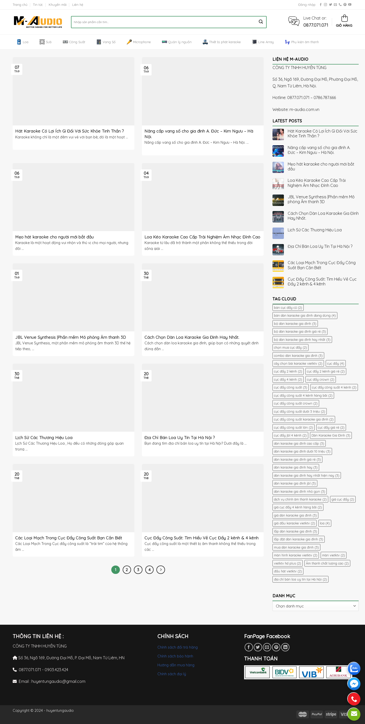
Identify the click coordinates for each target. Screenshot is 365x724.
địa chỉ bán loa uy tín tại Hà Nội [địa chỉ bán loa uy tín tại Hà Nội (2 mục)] (300, 579)
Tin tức (38, 5)
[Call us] (340, 5)
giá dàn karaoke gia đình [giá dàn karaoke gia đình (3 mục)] (295, 515)
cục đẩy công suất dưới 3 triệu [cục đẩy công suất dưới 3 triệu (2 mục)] (299, 411)
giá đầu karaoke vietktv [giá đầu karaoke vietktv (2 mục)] (294, 523)
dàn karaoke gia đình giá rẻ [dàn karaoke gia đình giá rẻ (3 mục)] (297, 459)
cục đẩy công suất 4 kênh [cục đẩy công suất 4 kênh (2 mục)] (334, 387)
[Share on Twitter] (258, 647)
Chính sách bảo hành (175, 656)
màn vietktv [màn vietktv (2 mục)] (333, 555)
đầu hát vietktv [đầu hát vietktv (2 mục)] (288, 571)
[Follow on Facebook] (320, 5)
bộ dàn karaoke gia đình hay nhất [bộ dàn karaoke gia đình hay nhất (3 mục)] (302, 339)
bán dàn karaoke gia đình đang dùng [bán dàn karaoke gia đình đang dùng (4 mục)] (305, 315)
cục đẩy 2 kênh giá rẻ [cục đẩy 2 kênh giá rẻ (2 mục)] (326, 371)
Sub (46, 41)
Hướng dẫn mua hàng (175, 665)
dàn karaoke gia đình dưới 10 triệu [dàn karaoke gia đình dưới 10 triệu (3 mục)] (302, 451)
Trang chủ (20, 5)
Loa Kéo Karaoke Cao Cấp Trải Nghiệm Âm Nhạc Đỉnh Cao (317, 183)
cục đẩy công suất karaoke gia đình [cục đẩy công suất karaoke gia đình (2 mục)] (304, 419)
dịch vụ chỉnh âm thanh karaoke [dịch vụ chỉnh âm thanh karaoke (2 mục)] (300, 499)
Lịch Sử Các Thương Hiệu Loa (315, 230)
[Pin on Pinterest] (276, 647)
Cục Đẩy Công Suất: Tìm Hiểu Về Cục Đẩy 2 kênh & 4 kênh (322, 281)
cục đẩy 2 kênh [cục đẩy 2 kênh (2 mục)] (288, 371)
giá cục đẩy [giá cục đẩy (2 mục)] (343, 499)
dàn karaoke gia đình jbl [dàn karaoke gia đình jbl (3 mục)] (295, 483)
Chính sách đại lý (171, 674)
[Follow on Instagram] (325, 5)
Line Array (263, 41)
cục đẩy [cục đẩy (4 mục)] (335, 363)
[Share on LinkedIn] (285, 647)
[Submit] (261, 22)
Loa (22, 41)
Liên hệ (77, 5)
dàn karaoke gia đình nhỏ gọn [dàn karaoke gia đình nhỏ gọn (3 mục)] (299, 491)
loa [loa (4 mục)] (325, 523)
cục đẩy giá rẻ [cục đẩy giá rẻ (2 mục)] (331, 427)
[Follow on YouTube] (349, 5)
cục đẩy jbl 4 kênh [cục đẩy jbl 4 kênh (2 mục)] (290, 435)
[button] (293, 21)
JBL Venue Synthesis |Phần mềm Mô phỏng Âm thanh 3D (321, 199)
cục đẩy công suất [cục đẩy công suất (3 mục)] (290, 387)
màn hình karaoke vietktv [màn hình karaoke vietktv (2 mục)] (295, 555)
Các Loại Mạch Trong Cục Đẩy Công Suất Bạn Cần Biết (322, 265)
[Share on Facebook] (249, 647)
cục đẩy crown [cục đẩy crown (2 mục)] (320, 379)
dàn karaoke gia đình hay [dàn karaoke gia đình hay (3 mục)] (296, 467)
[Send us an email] (335, 5)
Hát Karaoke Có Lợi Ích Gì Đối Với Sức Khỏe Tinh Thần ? (322, 133)
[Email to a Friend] (267, 647)
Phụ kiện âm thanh (302, 41)
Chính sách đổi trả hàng (177, 647)
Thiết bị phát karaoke (222, 41)
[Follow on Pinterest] (344, 5)
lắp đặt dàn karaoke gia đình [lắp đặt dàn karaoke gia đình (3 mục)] (298, 539)
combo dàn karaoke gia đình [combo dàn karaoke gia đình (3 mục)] (298, 355)
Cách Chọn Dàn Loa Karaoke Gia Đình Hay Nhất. (323, 216)
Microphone (139, 41)
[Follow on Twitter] (330, 5)
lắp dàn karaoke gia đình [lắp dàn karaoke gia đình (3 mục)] (295, 531)
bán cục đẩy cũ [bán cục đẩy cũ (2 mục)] (288, 307)
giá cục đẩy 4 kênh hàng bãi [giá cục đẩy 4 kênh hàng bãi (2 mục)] (298, 507)
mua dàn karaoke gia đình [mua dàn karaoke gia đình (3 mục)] (296, 547)
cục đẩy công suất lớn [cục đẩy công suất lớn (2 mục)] (293, 427)
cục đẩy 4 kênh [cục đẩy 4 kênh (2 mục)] (288, 379)
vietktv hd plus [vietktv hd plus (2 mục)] (287, 563)
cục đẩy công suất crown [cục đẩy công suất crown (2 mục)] (296, 403)
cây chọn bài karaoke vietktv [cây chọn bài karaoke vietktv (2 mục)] (298, 363)
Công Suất (74, 41)
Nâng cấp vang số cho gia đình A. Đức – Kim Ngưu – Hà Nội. (319, 150)
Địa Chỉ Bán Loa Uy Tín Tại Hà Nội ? (320, 246)
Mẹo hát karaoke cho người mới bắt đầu (321, 166)
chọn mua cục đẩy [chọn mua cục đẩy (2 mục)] (290, 347)
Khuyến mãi (58, 5)
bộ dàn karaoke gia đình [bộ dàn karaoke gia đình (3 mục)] (295, 323)
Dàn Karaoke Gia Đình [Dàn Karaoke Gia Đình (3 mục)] (331, 435)
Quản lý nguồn (177, 41)
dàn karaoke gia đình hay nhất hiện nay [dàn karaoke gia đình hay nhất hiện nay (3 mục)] (306, 475)
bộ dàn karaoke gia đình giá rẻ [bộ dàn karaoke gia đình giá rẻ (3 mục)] (300, 331)
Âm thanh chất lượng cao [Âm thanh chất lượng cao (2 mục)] (327, 563)
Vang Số (106, 41)
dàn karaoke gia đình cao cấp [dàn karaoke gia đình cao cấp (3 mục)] (299, 443)
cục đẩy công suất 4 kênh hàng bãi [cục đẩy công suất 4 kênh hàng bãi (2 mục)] (303, 395)
